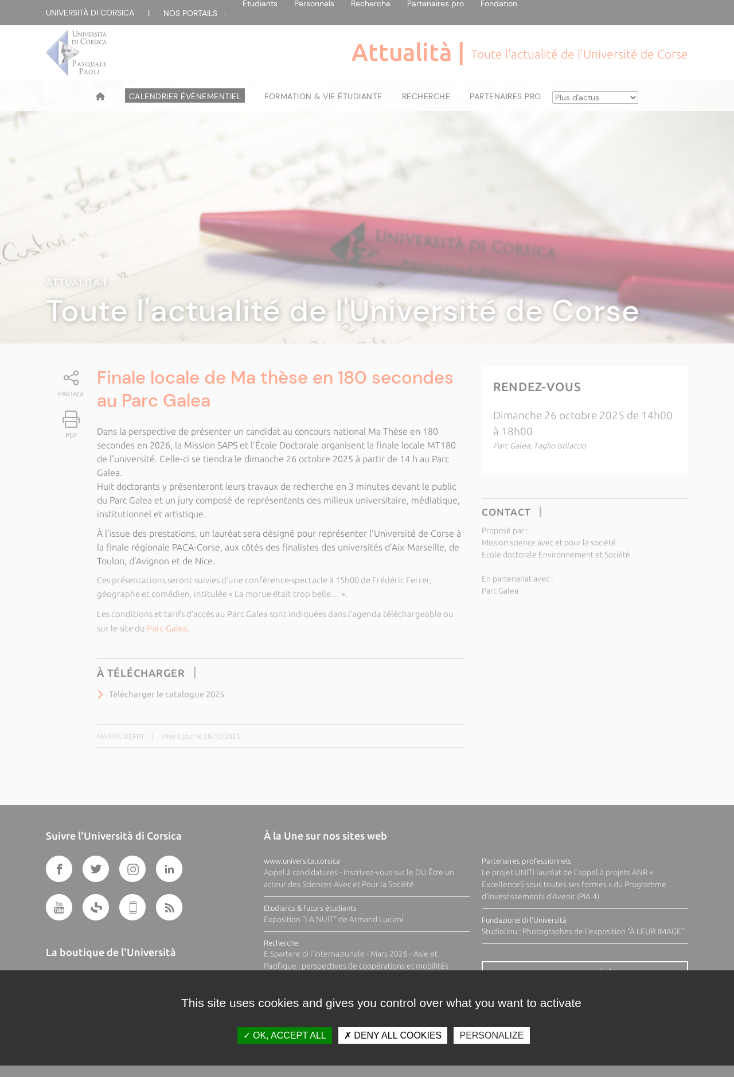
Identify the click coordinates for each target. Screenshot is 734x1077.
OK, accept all (284, 1035)
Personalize (491, 1035)
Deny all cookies (393, 1035)
